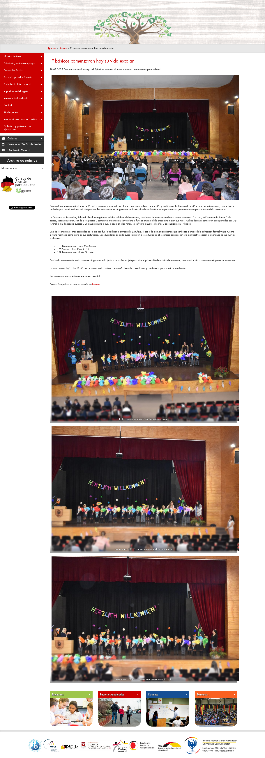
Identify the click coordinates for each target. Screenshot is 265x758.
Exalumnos (216, 694)
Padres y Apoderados (119, 694)
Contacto (23, 105)
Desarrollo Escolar (23, 70)
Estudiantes (71, 694)
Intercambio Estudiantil (23, 98)
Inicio (51, 48)
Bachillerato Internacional (23, 84)
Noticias (63, 48)
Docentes (167, 694)
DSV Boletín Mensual (25, 150)
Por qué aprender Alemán (23, 77)
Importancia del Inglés (23, 91)
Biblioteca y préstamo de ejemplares (17, 128)
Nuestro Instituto (23, 56)
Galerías (25, 138)
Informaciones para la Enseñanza (23, 119)
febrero (96, 284)
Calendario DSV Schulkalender (24, 144)
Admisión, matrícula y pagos (23, 63)
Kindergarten (23, 112)
